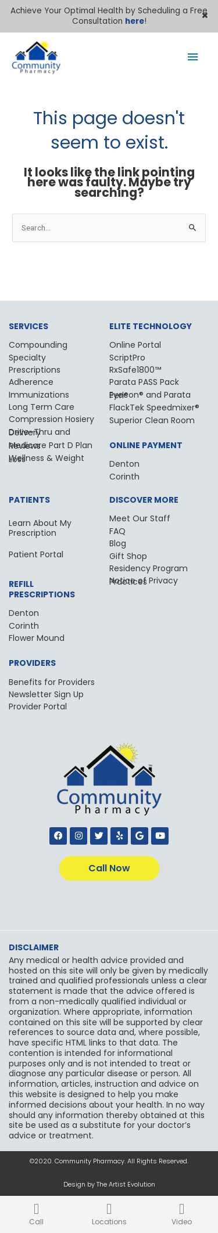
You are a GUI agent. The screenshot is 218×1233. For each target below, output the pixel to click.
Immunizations (39, 395)
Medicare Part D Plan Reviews (50, 445)
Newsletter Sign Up (46, 694)
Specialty (27, 357)
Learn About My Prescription (40, 528)
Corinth (124, 476)
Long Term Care (41, 407)
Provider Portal (38, 706)
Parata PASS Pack (144, 382)
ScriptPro (127, 357)
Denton (124, 464)
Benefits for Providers (52, 682)
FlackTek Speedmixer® (154, 407)
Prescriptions (34, 370)
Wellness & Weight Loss (46, 458)
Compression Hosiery (51, 419)
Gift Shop (128, 556)
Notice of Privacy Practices (143, 581)
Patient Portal (36, 554)
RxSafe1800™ (135, 370)
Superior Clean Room (152, 420)
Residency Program (148, 568)
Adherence (31, 382)
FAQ (117, 531)
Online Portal (135, 345)
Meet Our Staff (139, 518)
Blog (117, 543)
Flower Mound (37, 638)
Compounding (38, 345)
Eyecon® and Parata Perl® (150, 395)
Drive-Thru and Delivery (39, 432)
